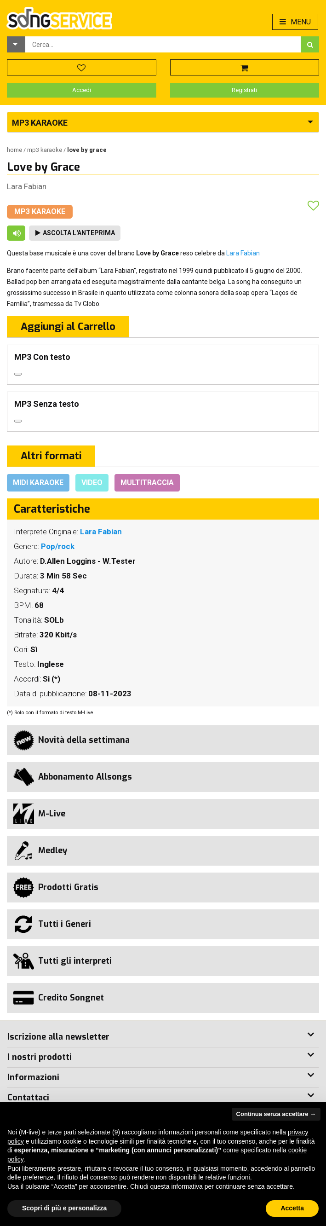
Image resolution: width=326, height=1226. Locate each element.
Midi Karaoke (38, 482)
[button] (16, 44)
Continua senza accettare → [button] (276, 1113)
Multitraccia (147, 482)
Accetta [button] (292, 1208)
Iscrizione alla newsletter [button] (58, 1036)
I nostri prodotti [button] (39, 1057)
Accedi (81, 90)
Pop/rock (57, 546)
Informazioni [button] (33, 1077)
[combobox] (163, 44)
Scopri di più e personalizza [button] (64, 1208)
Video (92, 482)
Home (15, 149)
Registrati (244, 90)
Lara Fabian (26, 186)
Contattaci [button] (28, 1097)
